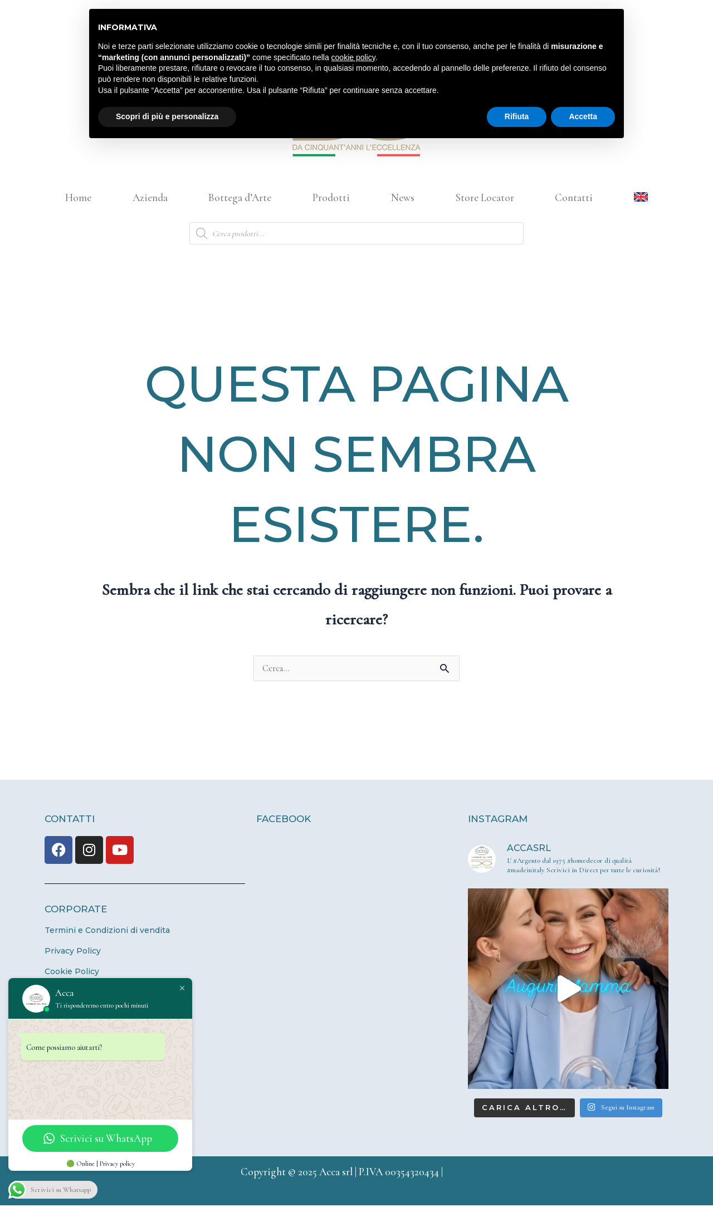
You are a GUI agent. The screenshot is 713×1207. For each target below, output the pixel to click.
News (402, 197)
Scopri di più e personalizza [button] (167, 116)
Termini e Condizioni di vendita (107, 932)
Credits (459, 1173)
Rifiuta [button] (517, 116)
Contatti (574, 197)
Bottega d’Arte (239, 197)
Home (78, 197)
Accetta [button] (583, 116)
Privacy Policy (73, 952)
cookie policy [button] (353, 57)
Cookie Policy (72, 973)
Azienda (150, 197)
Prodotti (331, 197)
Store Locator (485, 197)
